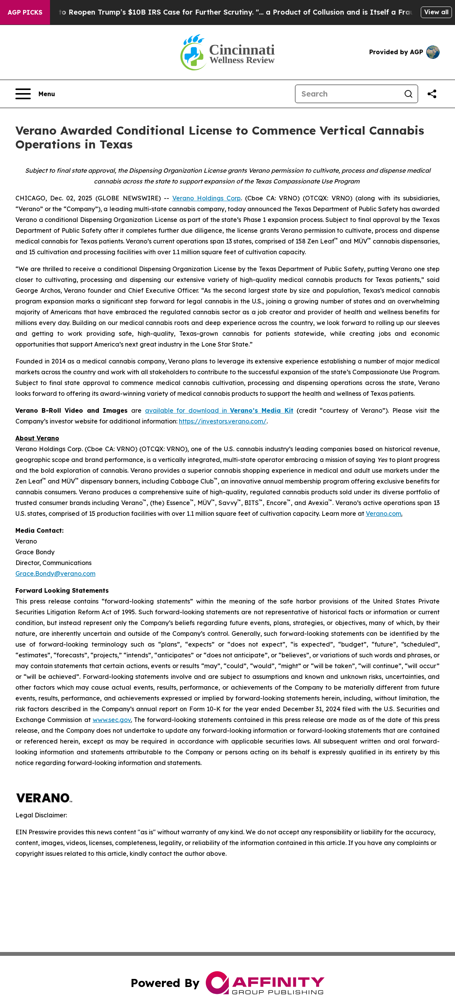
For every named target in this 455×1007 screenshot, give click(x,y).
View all (436, 12)
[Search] (347, 94)
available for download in (187, 410)
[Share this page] (432, 94)
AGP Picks (25, 12)
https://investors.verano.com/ (223, 421)
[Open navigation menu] (35, 94)
